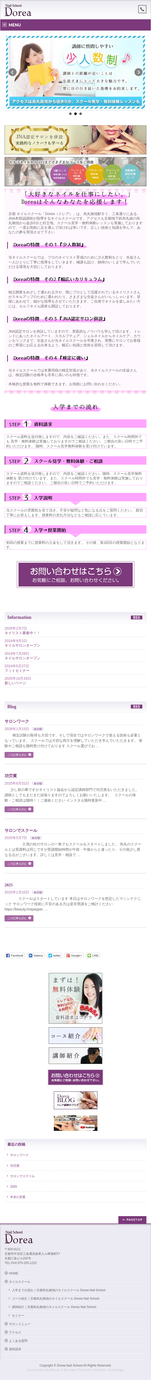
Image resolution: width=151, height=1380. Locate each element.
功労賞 (11, 776)
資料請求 (15, 1349)
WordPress (52, 1370)
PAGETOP (135, 1219)
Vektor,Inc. (100, 1370)
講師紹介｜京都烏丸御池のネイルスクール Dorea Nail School (57, 1307)
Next (138, 72)
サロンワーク (17, 721)
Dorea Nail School (69, 1365)
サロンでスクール (21, 830)
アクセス (15, 1332)
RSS (136, 617)
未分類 (38, 729)
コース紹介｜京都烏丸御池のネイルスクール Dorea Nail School (58, 1298)
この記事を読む (17, 754)
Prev (12, 72)
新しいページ (15, 683)
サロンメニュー (19, 1324)
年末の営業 (18, 1197)
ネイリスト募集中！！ (22, 633)
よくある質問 (18, 1341)
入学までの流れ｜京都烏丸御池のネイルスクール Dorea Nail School (58, 1290)
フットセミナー (17, 670)
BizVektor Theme (76, 1370)
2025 (9, 885)
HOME (13, 1273)
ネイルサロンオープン (22, 645)
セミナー (18, 1315)
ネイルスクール (19, 1282)
